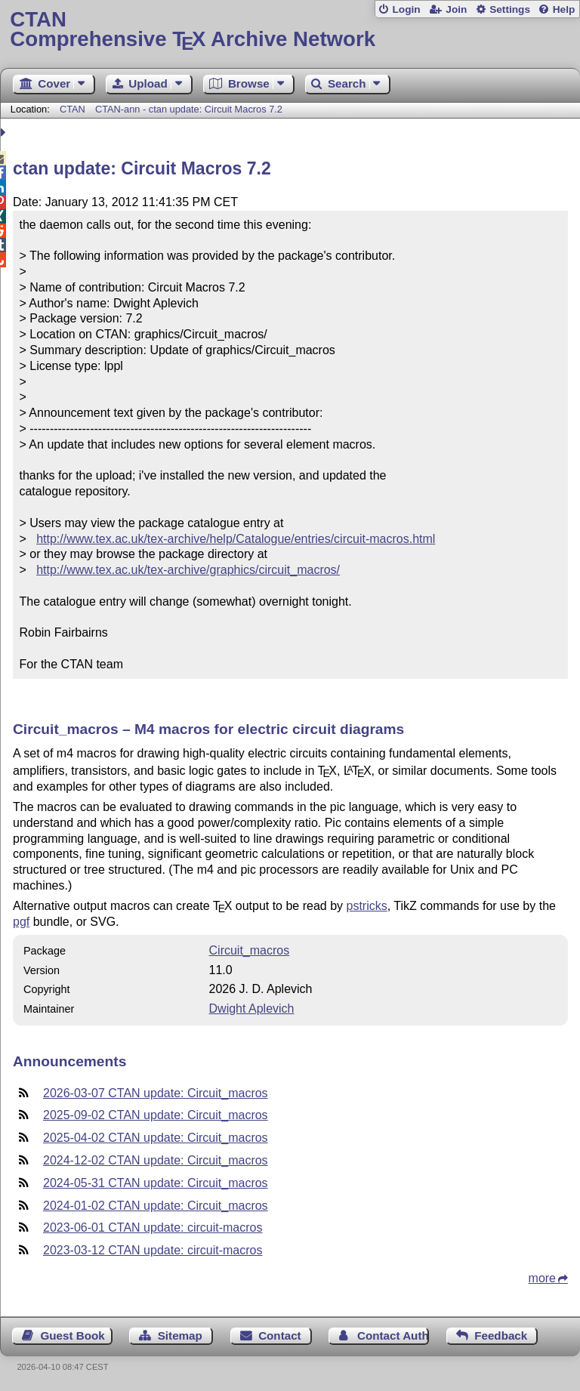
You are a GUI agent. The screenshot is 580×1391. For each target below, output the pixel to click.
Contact (279, 1335)
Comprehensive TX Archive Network (289, 30)
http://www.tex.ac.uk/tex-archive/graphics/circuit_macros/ (188, 569)
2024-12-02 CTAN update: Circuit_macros (155, 1160)
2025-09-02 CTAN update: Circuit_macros (155, 1115)
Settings (509, 9)
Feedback (500, 1335)
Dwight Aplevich (252, 1008)
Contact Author (393, 1335)
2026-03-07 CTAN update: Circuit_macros (155, 1093)
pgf (21, 921)
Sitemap (180, 1335)
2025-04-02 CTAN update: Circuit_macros (155, 1137)
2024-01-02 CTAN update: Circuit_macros (155, 1205)
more (542, 1278)
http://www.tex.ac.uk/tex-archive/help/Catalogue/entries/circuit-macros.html (235, 538)
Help (564, 9)
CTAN (72, 109)
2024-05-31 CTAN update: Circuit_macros (155, 1183)
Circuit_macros (249, 950)
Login (406, 9)
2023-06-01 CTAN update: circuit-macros (153, 1227)
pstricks (367, 905)
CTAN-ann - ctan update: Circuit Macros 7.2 (188, 109)
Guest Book (73, 1335)
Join (456, 9)
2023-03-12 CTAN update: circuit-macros (153, 1250)
